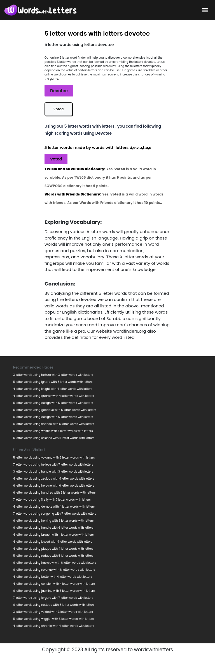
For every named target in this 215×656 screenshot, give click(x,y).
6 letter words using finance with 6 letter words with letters (53, 424)
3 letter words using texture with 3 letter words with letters (53, 375)
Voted (58, 109)
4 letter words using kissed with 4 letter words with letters (52, 542)
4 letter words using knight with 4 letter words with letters (52, 389)
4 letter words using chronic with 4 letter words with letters (53, 626)
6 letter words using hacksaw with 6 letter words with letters (54, 563)
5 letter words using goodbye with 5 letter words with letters (54, 410)
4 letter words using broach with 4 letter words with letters (53, 535)
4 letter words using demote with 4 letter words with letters (54, 507)
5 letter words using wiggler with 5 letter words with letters (53, 619)
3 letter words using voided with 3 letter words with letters (53, 612)
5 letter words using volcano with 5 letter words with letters (54, 457)
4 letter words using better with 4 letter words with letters (52, 577)
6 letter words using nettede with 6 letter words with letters (54, 605)
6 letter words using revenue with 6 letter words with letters (54, 570)
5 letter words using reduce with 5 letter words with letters (53, 556)
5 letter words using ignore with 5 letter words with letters (52, 382)
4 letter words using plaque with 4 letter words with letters (53, 549)
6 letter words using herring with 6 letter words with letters (53, 521)
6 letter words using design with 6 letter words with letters (53, 417)
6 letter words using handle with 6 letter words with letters (53, 528)
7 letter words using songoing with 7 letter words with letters (54, 514)
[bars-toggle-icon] (205, 10)
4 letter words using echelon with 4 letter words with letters (54, 584)
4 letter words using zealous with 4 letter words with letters (53, 479)
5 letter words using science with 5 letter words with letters (53, 438)
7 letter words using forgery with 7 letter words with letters (53, 598)
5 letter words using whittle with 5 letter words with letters (53, 431)
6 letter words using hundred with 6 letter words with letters (54, 493)
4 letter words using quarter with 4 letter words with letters (53, 396)
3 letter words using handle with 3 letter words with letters (53, 471)
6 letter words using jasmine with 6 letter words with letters (54, 591)
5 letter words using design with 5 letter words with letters (53, 403)
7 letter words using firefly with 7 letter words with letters (52, 500)
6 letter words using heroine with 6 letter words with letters (53, 486)
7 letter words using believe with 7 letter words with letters (53, 464)
